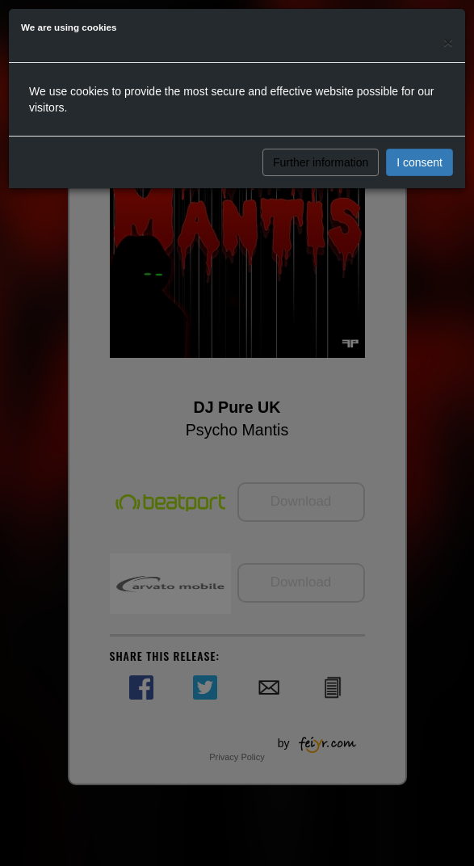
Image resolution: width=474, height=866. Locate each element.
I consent (419, 162)
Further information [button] (320, 162)
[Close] (448, 41)
